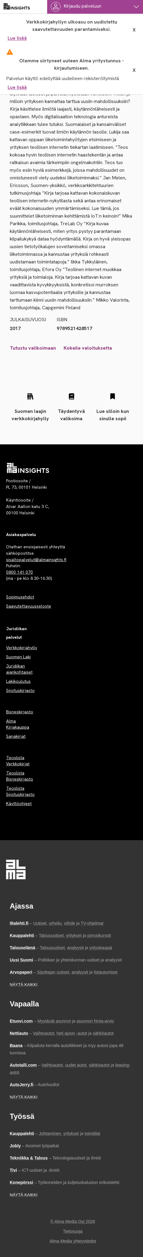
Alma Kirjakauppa (17, 724)
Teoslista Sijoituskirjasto (20, 791)
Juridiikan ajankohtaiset (19, 669)
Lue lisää (17, 38)
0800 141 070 (19, 572)
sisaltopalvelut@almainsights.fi (36, 559)
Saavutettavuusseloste (28, 606)
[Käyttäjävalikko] (95, 7)
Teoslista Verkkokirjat (18, 760)
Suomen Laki (18, 657)
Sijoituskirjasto (20, 690)
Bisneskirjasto (19, 712)
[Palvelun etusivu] (28, 468)
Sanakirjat (16, 736)
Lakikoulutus (18, 681)
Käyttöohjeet (19, 803)
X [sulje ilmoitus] (134, 30)
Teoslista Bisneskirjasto (19, 776)
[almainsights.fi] (16, 6)
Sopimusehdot (20, 597)
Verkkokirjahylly (21, 647)
